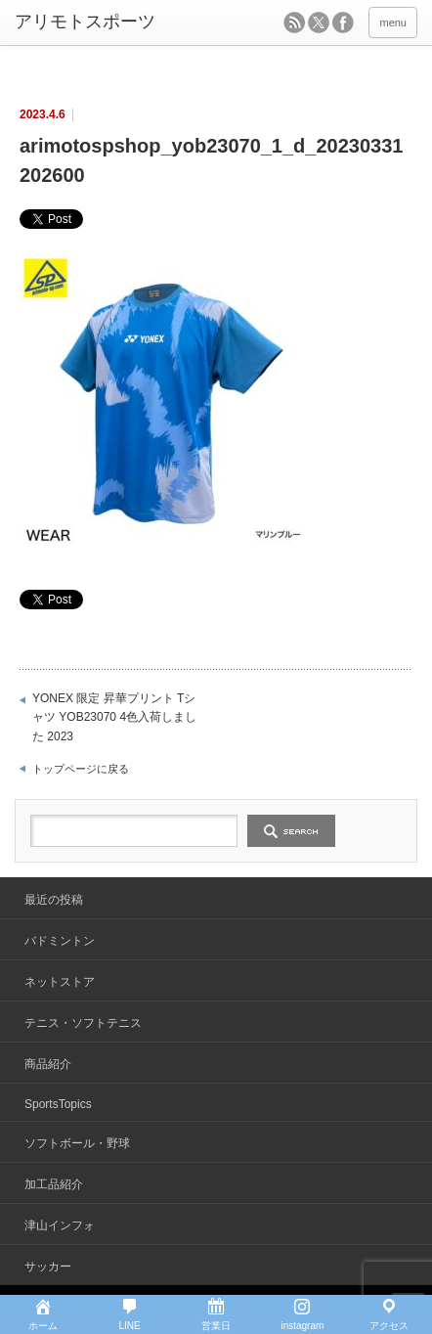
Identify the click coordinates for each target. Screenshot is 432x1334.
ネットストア (59, 982)
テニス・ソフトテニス (83, 1023)
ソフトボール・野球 (77, 1143)
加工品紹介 (53, 1184)
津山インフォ (59, 1225)
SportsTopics (58, 1104)
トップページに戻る (80, 769)
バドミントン (59, 941)
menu (393, 22)
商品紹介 (47, 1064)
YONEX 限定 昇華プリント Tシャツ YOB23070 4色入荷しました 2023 (114, 717)
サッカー (47, 1266)
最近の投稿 (53, 900)
